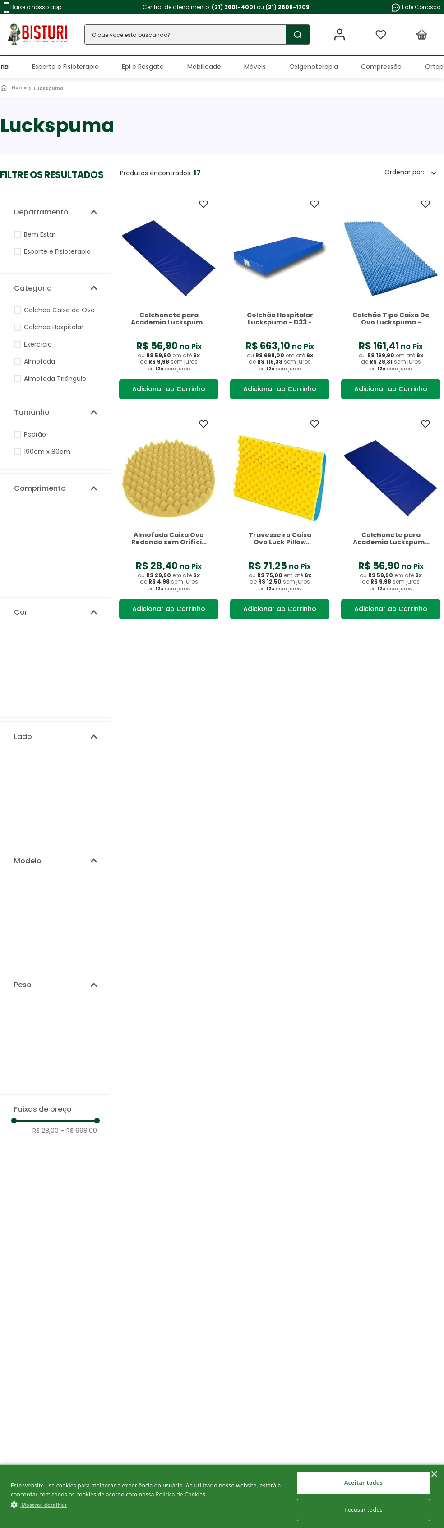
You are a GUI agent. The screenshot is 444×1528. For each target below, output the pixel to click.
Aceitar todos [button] (363, 1483)
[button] (55, 212)
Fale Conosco (415, 7)
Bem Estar (40, 234)
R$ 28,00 (45, 1130)
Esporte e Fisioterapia (57, 251)
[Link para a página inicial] (14, 88)
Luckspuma (49, 88)
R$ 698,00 (78, 1130)
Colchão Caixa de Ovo (59, 310)
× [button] (433, 1474)
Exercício (38, 344)
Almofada (39, 361)
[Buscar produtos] (296, 34)
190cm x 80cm (47, 451)
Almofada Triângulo (55, 378)
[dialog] (222, 1496)
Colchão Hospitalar (53, 327)
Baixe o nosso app (32, 7)
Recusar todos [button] (363, 1510)
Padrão (35, 434)
